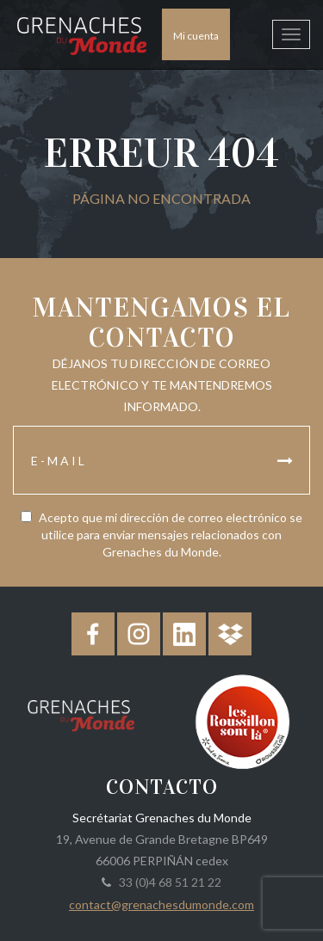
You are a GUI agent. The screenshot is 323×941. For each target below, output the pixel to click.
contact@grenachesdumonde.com (161, 904)
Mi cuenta (196, 35)
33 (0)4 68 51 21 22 (167, 882)
